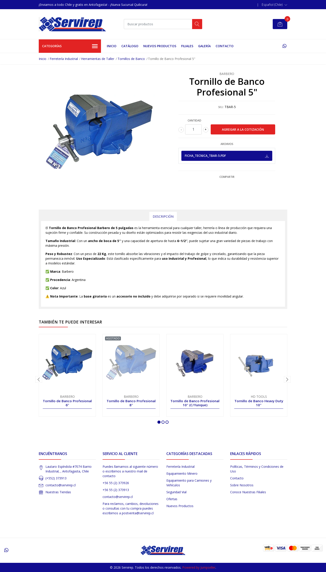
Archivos (227, 144)
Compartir (226, 177)
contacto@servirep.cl (60, 485)
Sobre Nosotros (241, 485)
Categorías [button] (70, 46)
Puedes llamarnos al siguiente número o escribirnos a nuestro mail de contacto (130, 471)
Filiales (187, 46)
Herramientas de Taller (97, 59)
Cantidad (194, 120)
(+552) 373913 (55, 478)
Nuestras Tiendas (58, 492)
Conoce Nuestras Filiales (248, 492)
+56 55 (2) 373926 (116, 483)
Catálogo (129, 46)
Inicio (111, 46)
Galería (204, 46)
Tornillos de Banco (131, 59)
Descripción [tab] (163, 216)
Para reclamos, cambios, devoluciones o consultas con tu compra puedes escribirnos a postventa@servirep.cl (131, 508)
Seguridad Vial (176, 492)
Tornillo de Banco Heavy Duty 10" (258, 403)
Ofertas (171, 499)
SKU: (221, 107)
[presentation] (38, 379)
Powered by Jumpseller (198, 567)
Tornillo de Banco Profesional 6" (67, 403)
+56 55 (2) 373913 (116, 490)
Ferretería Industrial (64, 59)
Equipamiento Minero (181, 473)
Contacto (225, 46)
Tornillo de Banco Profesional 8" (131, 403)
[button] (274, 4)
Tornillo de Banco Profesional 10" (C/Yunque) (194, 403)
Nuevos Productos (159, 46)
